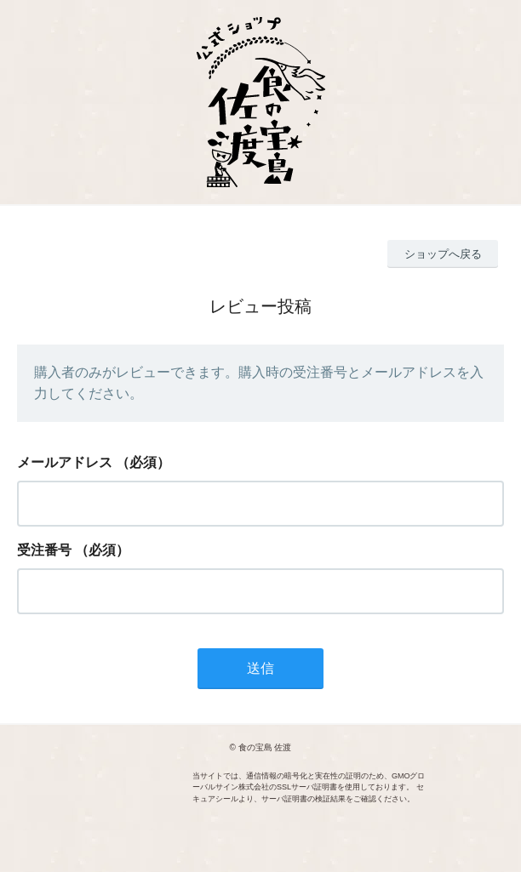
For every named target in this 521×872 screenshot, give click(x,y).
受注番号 (44, 550)
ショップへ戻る (443, 254)
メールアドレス (64, 462)
